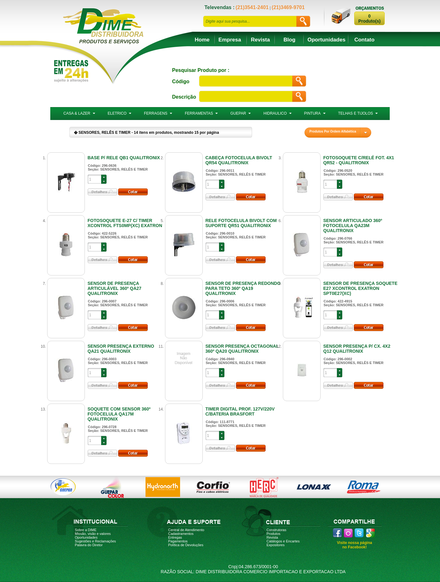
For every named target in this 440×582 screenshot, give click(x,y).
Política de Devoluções (185, 545)
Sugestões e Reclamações (95, 541)
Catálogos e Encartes (283, 541)
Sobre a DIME (85, 530)
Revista (260, 40)
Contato (364, 40)
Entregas (175, 537)
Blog (289, 40)
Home (202, 40)
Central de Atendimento (186, 530)
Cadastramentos (181, 534)
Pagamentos (178, 541)
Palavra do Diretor (89, 545)
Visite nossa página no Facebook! (354, 545)
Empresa (229, 40)
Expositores (275, 545)
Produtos (273, 534)
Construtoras (276, 530)
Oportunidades (326, 40)
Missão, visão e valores (93, 534)
